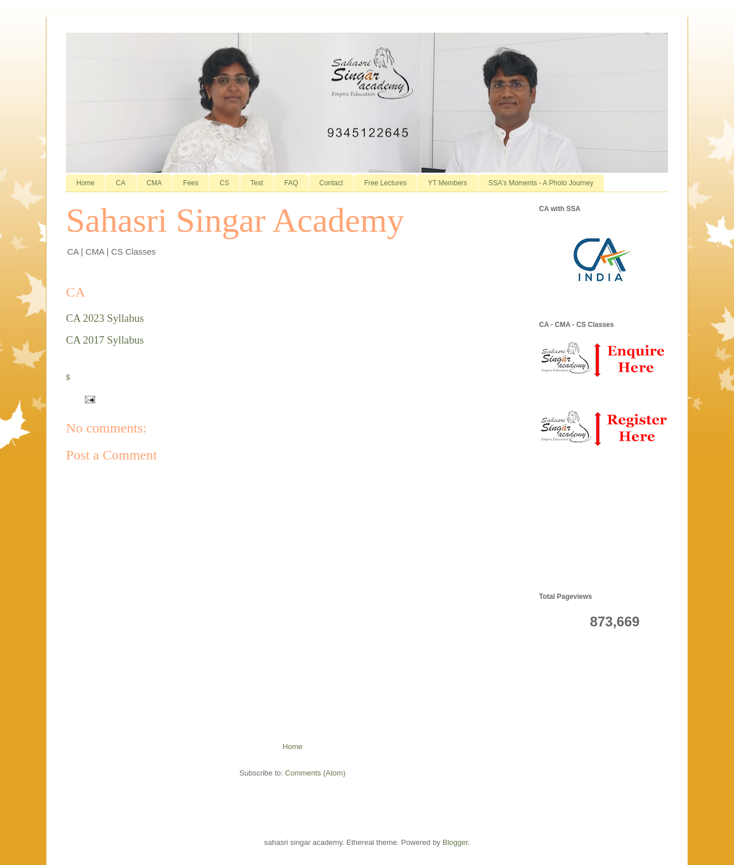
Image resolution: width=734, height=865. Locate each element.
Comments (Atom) (315, 773)
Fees (190, 183)
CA (121, 183)
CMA (154, 183)
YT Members (447, 183)
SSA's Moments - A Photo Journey (541, 183)
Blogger (455, 842)
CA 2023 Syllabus (105, 318)
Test (257, 183)
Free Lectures (385, 183)
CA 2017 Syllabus (105, 340)
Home (85, 183)
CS (224, 183)
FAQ (291, 183)
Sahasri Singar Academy (235, 220)
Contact (331, 183)
